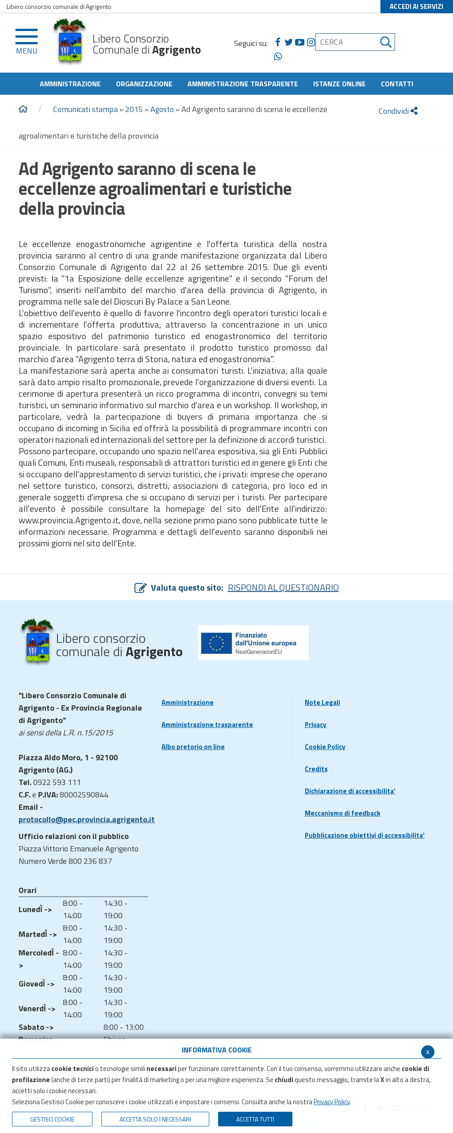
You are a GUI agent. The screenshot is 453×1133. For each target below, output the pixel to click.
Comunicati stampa (85, 109)
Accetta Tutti (255, 1119)
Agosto (162, 109)
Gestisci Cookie (52, 1119)
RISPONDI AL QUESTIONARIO (283, 587)
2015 (134, 109)
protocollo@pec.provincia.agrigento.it (87, 819)
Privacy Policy (331, 1102)
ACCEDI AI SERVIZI (416, 6)
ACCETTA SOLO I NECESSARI (155, 1119)
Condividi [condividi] (398, 111)
